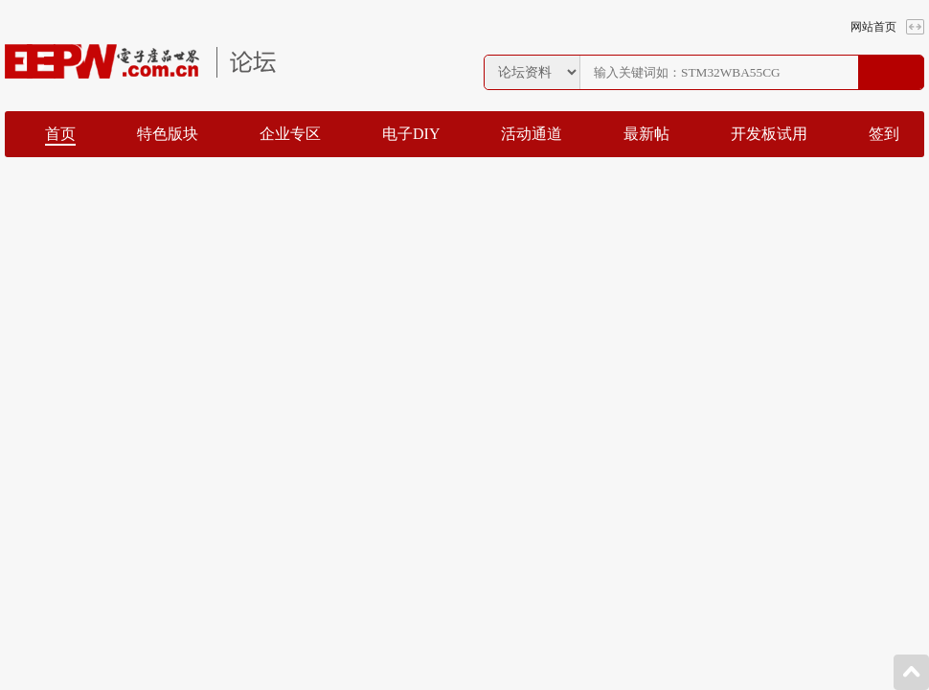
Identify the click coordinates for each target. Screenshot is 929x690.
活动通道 (531, 134)
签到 (884, 134)
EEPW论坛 (140, 61)
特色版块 (167, 134)
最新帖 (646, 134)
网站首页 (873, 27)
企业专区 (290, 134)
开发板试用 (769, 134)
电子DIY (411, 134)
